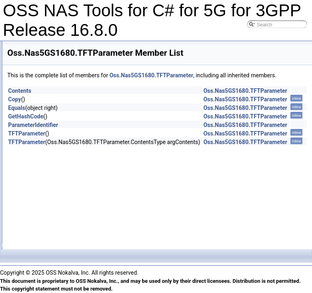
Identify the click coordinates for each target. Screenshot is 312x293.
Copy (116, 108)
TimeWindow (41, 176)
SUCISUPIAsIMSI (46, 51)
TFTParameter (42, 149)
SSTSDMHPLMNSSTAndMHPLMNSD (68, 42)
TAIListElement (43, 69)
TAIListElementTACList (51, 78)
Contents (121, 99)
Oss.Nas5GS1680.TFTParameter (253, 75)
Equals (118, 117)
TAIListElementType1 (50, 95)
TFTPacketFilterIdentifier (53, 131)
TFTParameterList (46, 167)
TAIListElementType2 (50, 104)
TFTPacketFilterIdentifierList (57, 140)
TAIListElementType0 (50, 87)
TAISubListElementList (51, 122)
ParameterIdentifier (135, 134)
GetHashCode (127, 125)
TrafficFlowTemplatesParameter (61, 212)
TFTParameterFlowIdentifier (57, 158)
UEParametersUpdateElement (59, 230)
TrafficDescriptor (44, 185)
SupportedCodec (45, 60)
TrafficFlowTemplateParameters (61, 203)
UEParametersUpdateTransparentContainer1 (75, 248)
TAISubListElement (47, 113)
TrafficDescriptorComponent (57, 194)
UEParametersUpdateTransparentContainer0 (75, 239)
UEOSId (36, 221)
